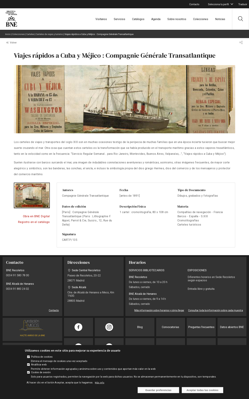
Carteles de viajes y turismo (49, 34)
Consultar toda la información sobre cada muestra (215, 310)
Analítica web (39, 364)
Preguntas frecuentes (201, 327)
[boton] (232, 4)
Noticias (220, 19)
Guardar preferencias (158, 390)
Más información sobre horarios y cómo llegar (159, 310)
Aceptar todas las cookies (203, 390)
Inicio (8, 34)
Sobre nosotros (176, 19)
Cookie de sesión (41, 372)
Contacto (194, 4)
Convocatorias (170, 327)
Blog (140, 327)
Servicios (119, 19)
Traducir (242, 4)
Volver (13, 42)
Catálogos (138, 19)
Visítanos (101, 19)
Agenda (155, 19)
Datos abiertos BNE (232, 327)
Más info (99, 382)
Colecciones (200, 19)
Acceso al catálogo (32, 222)
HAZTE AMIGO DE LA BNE (32, 335)
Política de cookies (42, 356)
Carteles (30, 34)
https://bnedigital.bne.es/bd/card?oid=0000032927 (32, 216)
